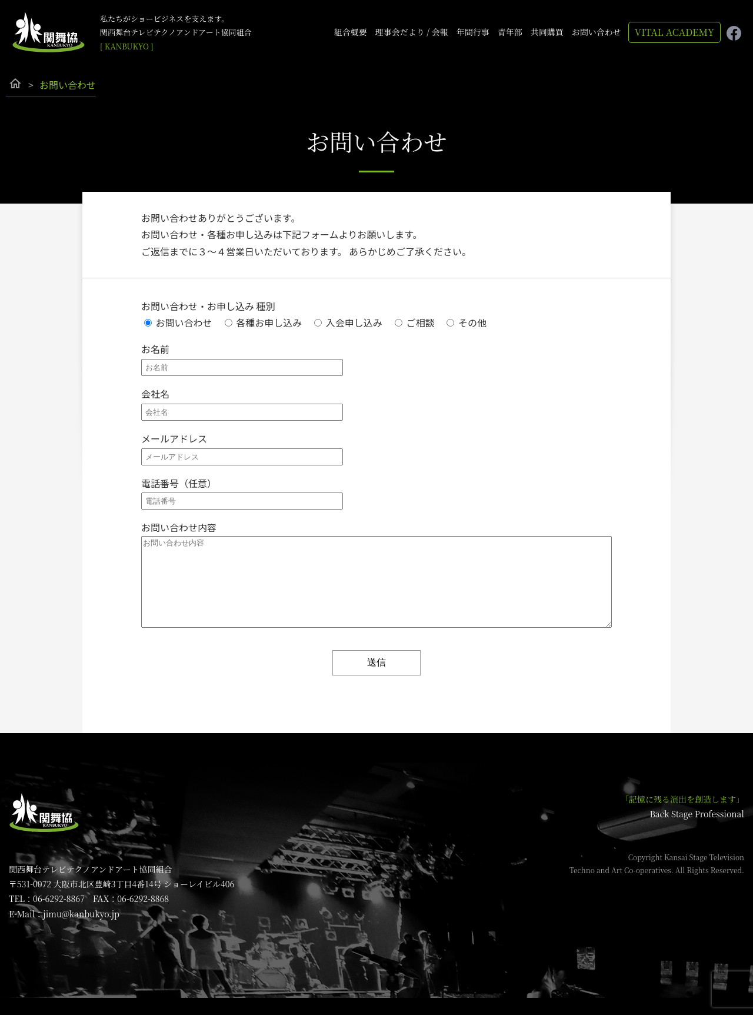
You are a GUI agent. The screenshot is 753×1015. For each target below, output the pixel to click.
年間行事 (473, 32)
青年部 (510, 32)
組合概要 (350, 32)
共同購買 (547, 32)
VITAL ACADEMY (674, 32)
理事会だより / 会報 (411, 32)
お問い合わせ (596, 32)
